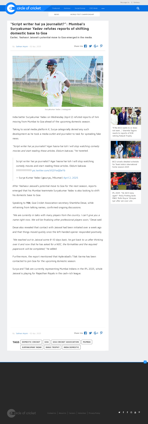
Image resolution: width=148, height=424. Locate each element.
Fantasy (137, 2)
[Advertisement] (57, 302)
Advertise (82, 413)
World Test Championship (82, 14)
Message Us (124, 2)
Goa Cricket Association (66, 342)
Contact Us (51, 413)
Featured (56, 8)
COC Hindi (93, 8)
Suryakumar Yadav (32, 347)
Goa (46, 342)
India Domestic (71, 347)
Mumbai (87, 342)
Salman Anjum (21, 333)
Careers (72, 413)
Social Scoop (80, 8)
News (56, 14)
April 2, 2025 (70, 177)
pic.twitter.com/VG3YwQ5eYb (48, 170)
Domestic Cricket (31, 342)
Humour (67, 8)
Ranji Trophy (53, 347)
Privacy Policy (94, 413)
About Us (62, 413)
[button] (103, 8)
